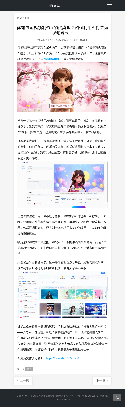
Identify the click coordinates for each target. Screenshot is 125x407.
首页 (19, 17)
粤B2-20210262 (90, 396)
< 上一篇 (23, 380)
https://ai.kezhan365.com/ (62, 358)
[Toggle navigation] (109, 6)
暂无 (29, 369)
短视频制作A (51, 59)
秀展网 (42, 396)
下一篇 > (102, 380)
